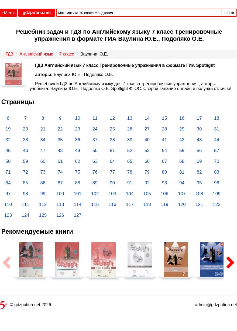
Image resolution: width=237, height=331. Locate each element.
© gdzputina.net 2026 (25, 305)
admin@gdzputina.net (216, 304)
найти (229, 13)
